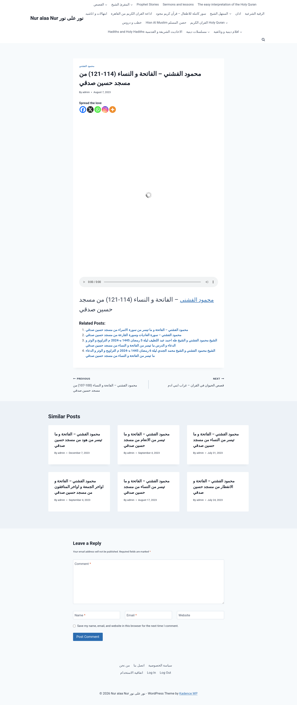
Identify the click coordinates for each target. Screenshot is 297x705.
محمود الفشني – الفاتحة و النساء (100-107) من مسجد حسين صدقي (109, 384)
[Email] (148, 615)
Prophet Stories (148, 4)
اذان (238, 13)
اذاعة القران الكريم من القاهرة (131, 13)
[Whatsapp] (97, 109)
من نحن (124, 665)
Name (80, 615)
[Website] (200, 615)
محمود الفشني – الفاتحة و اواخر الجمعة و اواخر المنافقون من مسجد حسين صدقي (79, 487)
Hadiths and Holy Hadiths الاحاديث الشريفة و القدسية (145, 32)
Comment (83, 564)
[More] (112, 109)
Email (132, 615)
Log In (151, 672)
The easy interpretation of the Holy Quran (226, 4)
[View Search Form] (263, 39)
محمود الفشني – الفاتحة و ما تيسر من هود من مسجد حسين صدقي (78, 440)
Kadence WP (188, 693)
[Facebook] (83, 109)
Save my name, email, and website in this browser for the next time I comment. (127, 626)
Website (184, 615)
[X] (90, 109)
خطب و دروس (132, 22)
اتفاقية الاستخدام (131, 672)
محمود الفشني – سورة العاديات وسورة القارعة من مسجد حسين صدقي (134, 335)
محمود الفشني (86, 66)
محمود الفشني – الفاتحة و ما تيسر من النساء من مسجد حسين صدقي (216, 440)
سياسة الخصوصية (160, 665)
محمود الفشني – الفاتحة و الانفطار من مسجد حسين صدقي (214, 487)
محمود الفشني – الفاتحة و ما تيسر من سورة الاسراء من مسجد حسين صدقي (137, 330)
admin (86, 92)
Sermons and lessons (178, 4)
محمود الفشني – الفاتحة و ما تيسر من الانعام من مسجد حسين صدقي (146, 440)
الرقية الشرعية (254, 13)
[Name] (96, 615)
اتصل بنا (139, 665)
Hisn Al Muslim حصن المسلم (166, 22)
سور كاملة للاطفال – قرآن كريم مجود (181, 13)
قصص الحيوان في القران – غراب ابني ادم (188, 381)
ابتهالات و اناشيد (96, 13)
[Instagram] (105, 109)
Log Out (165, 672)
